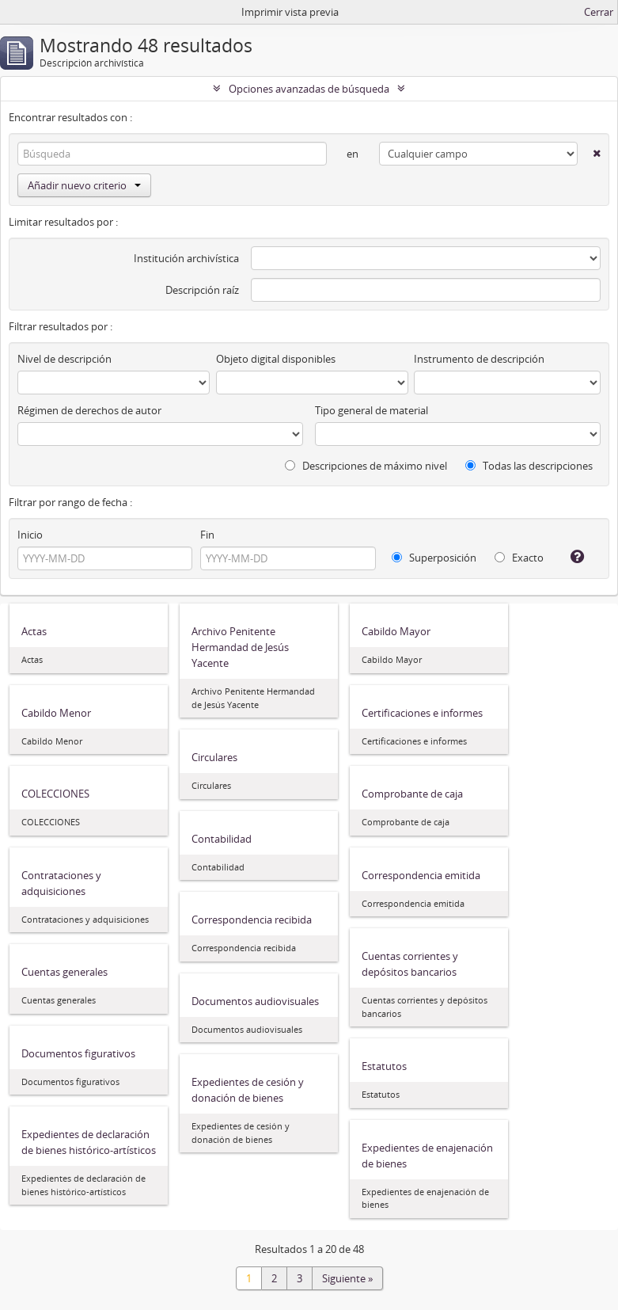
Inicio (30, 534)
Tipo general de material (371, 410)
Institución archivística (186, 258)
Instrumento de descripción (479, 359)
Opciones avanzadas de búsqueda (309, 89)
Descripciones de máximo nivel (366, 466)
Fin (207, 534)
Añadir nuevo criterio (84, 185)
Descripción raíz (202, 290)
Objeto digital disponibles (276, 359)
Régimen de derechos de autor (89, 410)
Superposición (434, 557)
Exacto (519, 557)
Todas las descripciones (529, 466)
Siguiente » (347, 1278)
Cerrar (598, 12)
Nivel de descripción (64, 359)
